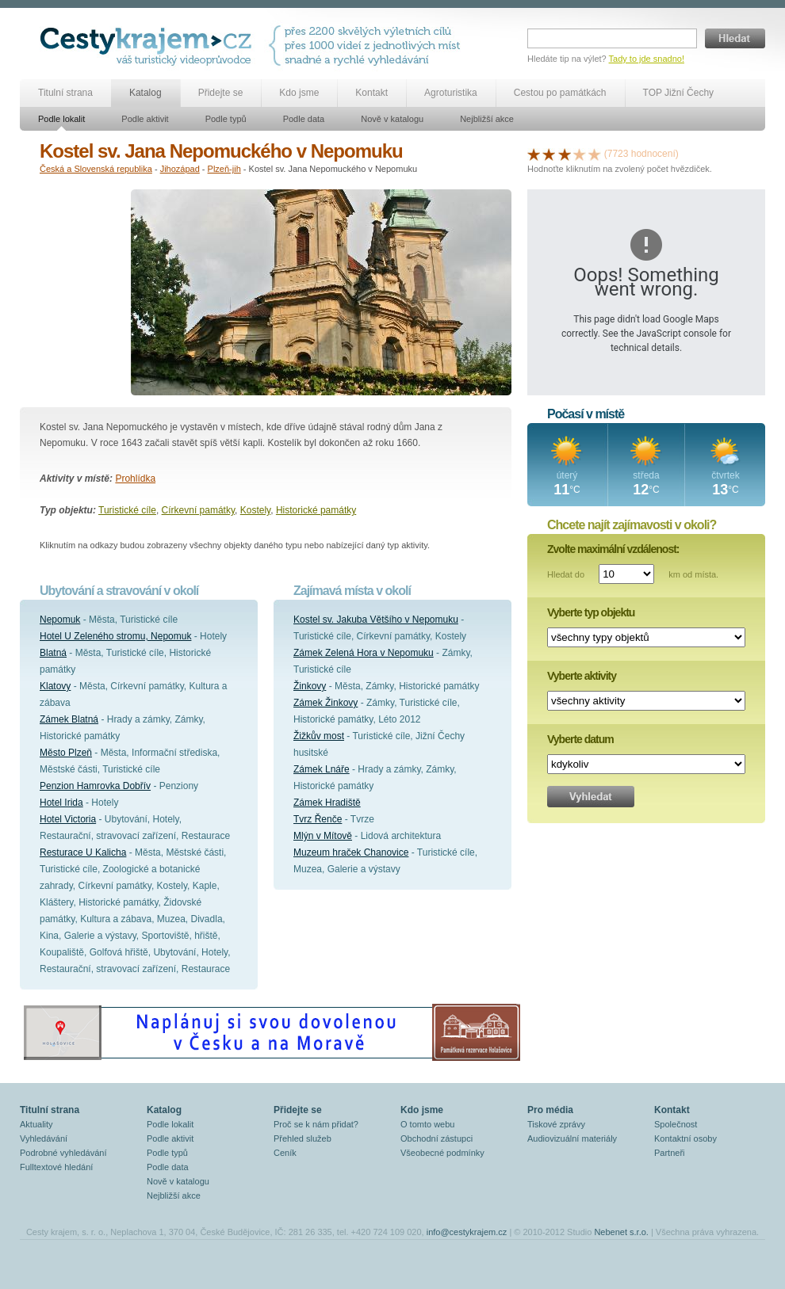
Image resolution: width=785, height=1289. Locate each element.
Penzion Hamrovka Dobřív (95, 785)
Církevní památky (198, 510)
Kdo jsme (299, 92)
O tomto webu (427, 1124)
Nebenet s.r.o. (621, 1232)
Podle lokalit (61, 119)
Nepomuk (60, 619)
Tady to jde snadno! (646, 58)
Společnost (675, 1124)
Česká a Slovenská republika (96, 169)
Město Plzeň (66, 752)
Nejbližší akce (487, 119)
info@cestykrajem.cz (467, 1232)
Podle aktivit (144, 119)
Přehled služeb (302, 1138)
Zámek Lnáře (321, 769)
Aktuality (36, 1124)
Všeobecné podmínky (442, 1152)
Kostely (255, 510)
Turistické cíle (127, 510)
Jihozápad (180, 169)
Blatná (53, 652)
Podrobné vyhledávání (63, 1152)
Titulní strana (65, 92)
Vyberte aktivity (581, 675)
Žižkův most (318, 736)
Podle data (304, 119)
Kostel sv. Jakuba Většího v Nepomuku (375, 619)
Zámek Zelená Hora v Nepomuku (363, 652)
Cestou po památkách (560, 92)
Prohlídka (135, 478)
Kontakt (371, 92)
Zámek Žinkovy (325, 702)
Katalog (145, 92)
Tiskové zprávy (556, 1124)
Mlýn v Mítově (322, 835)
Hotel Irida (61, 802)
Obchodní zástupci (436, 1138)
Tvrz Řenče (317, 819)
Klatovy (55, 686)
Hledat (735, 38)
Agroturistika (450, 92)
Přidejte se (220, 92)
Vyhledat (590, 796)
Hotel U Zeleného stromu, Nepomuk (115, 636)
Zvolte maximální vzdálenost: (613, 549)
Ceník (285, 1152)
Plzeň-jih (224, 169)
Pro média (550, 1109)
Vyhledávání (43, 1138)
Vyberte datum (580, 739)
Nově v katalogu (392, 119)
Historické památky (316, 510)
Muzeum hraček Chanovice (350, 852)
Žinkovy (309, 686)
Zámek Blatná (69, 719)
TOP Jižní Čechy (678, 92)
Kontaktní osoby (685, 1138)
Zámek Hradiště (327, 802)
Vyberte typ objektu (590, 612)
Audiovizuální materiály (572, 1138)
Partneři (669, 1152)
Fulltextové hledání (56, 1167)
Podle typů (226, 119)
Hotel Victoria (68, 819)
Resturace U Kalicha (83, 852)
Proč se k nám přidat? (316, 1124)
